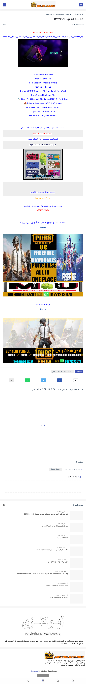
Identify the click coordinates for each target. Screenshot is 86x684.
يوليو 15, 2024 (61, 535)
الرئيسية (79, 14)
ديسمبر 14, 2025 (61, 595)
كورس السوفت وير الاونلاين (58, 562)
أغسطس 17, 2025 (60, 571)
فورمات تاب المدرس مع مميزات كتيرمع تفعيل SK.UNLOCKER (46, 514)
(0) (5, 25)
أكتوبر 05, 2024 (61, 547)
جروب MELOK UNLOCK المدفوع (58, 14)
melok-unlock (34, 671)
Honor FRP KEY (62, 538)
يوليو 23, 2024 (61, 583)
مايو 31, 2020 (62, 559)
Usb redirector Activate (59, 598)
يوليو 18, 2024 (61, 524)
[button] (59, 380)
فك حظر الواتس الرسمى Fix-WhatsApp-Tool (52, 550)
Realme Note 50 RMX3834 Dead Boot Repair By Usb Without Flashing (42, 574)
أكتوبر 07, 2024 (61, 512)
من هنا (43, 227)
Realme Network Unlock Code (57, 586)
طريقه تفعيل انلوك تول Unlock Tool (55, 526)
